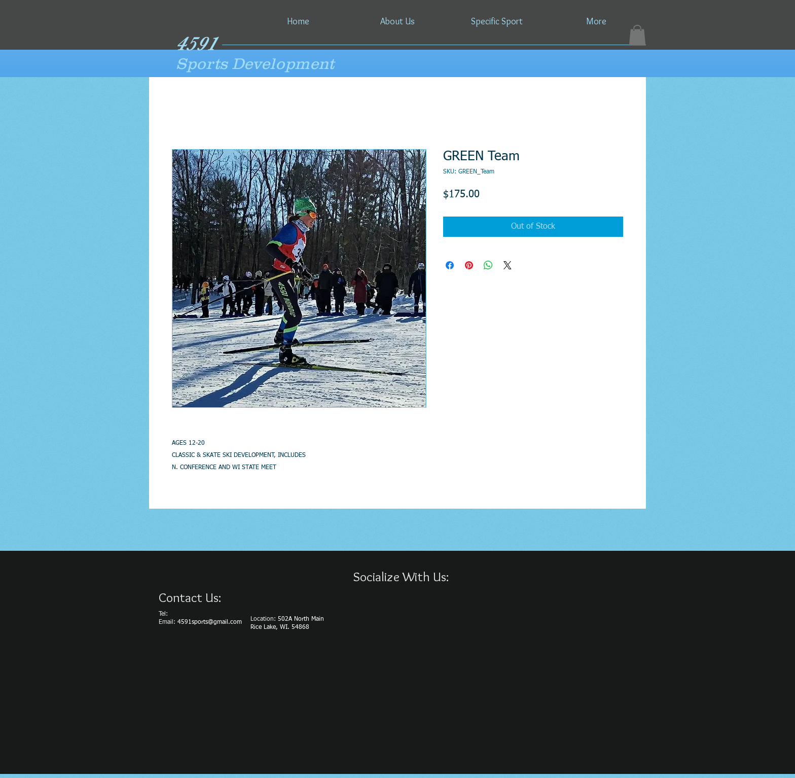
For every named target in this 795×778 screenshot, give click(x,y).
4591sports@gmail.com (209, 622)
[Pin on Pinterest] (469, 265)
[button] (637, 35)
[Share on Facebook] (450, 265)
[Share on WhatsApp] (488, 265)
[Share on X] (507, 265)
